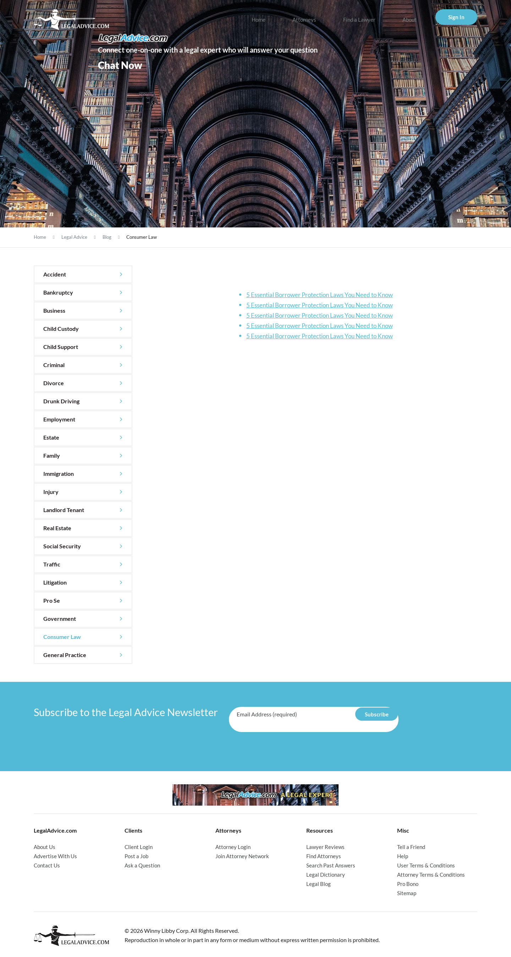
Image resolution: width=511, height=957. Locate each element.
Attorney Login (233, 847)
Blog (107, 237)
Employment (59, 419)
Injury (51, 491)
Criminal (54, 364)
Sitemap (406, 891)
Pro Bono (407, 882)
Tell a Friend (411, 847)
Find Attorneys (323, 856)
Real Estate (57, 528)
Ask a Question (142, 864)
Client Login (139, 847)
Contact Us (47, 864)
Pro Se (51, 600)
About (409, 19)
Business (54, 310)
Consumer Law (62, 636)
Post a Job (136, 856)
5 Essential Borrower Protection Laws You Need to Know (319, 295)
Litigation (55, 582)
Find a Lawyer (359, 19)
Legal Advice (74, 237)
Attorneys (304, 19)
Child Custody (61, 328)
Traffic (51, 564)
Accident (54, 274)
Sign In (456, 17)
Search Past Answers (330, 864)
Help (402, 856)
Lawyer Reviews (325, 847)
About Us (44, 847)
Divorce (53, 383)
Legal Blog (318, 882)
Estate (51, 437)
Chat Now (120, 65)
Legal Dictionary (325, 873)
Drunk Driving (61, 401)
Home (258, 19)
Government (59, 618)
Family (51, 455)
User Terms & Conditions (426, 864)
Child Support (60, 346)
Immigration (58, 473)
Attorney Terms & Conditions (431, 873)
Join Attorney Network (242, 856)
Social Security (62, 546)
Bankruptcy (58, 292)
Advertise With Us (55, 856)
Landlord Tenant (63, 509)
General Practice (64, 654)
